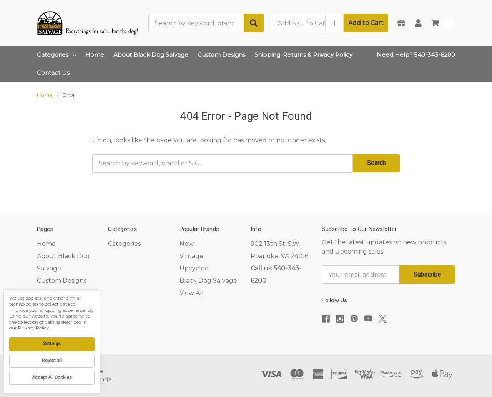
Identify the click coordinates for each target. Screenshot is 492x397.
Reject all (52, 360)
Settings (52, 343)
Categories (56, 54)
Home (94, 54)
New (187, 243)
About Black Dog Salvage (150, 54)
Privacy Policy (33, 328)
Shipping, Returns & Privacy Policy (303, 54)
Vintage (191, 256)
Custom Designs (221, 54)
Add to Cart (366, 22)
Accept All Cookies (52, 377)
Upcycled (194, 268)
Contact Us (53, 72)
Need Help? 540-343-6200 (416, 54)
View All (192, 293)
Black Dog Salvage (208, 280)
